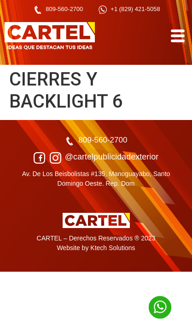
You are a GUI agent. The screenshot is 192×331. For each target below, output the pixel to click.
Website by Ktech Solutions (96, 247)
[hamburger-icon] (177, 36)
